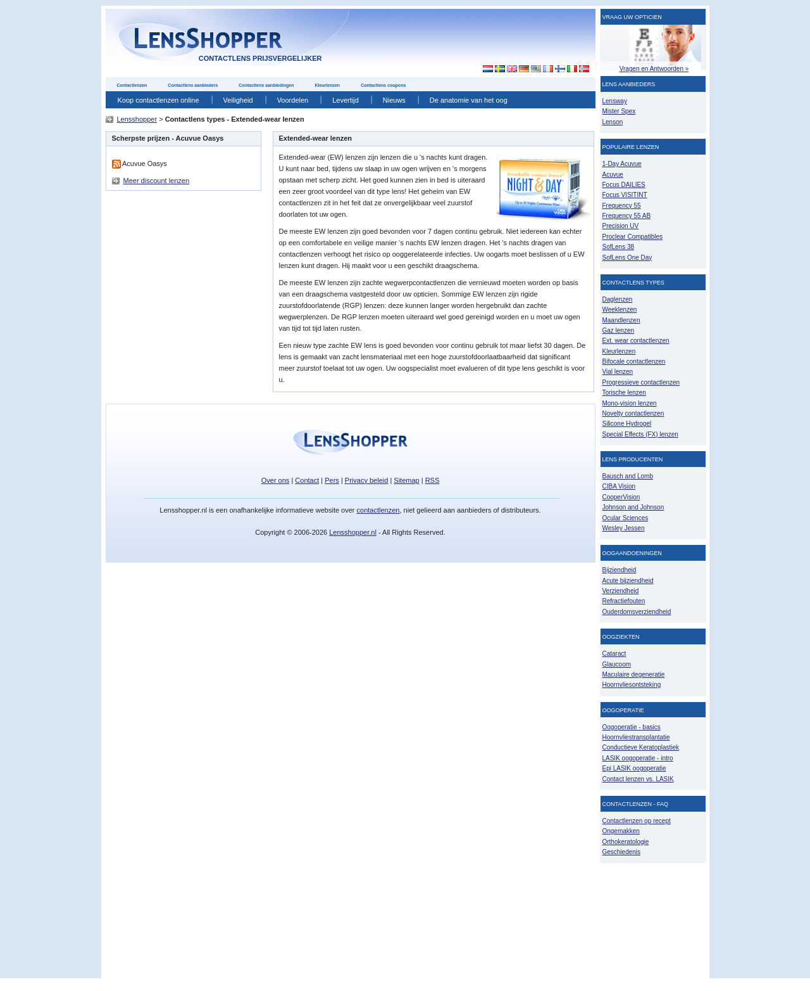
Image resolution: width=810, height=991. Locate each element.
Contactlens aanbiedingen (266, 85)
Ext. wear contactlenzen (636, 340)
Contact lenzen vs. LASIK (638, 779)
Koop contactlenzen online (158, 100)
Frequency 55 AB (626, 215)
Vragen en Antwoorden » (654, 68)
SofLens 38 (618, 246)
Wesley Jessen (623, 528)
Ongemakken (621, 831)
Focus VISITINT (624, 194)
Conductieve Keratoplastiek (641, 747)
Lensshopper (137, 119)
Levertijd (345, 100)
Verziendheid (620, 590)
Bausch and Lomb (628, 476)
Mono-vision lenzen (629, 403)
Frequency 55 (621, 205)
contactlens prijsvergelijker (260, 58)
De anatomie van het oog (469, 100)
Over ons (275, 480)
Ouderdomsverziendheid (636, 611)
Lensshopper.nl (353, 532)
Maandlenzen (621, 320)
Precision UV (620, 225)
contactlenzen (378, 510)
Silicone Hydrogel (627, 423)
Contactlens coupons (383, 85)
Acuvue (612, 174)
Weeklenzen (619, 309)
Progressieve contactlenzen (641, 382)
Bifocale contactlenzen (634, 361)
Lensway (614, 101)
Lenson (612, 121)
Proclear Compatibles (632, 236)
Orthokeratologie (625, 841)
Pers (332, 480)
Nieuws (394, 100)
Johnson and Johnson (633, 507)
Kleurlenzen (327, 85)
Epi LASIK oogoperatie (634, 768)
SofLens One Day (627, 257)
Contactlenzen (132, 85)
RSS (432, 480)
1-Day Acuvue (622, 163)
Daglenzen (617, 299)
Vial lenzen (617, 371)
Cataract (614, 653)
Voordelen (293, 100)
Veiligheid (238, 100)
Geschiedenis (621, 851)
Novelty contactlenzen (633, 413)
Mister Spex (619, 111)
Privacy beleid (366, 480)
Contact (307, 480)
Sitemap (406, 480)
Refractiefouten (623, 601)
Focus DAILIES (623, 184)
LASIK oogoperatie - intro (637, 758)
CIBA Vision (619, 486)
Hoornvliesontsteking (631, 684)
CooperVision (621, 497)
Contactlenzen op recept (636, 820)
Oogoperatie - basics (631, 727)
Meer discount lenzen (156, 180)
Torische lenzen (624, 392)
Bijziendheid (619, 569)
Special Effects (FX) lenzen (640, 434)
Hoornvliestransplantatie (636, 737)
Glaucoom (617, 664)
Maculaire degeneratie (633, 674)
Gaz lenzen (618, 330)
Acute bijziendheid (628, 580)
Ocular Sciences (625, 518)
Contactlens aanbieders (193, 85)
